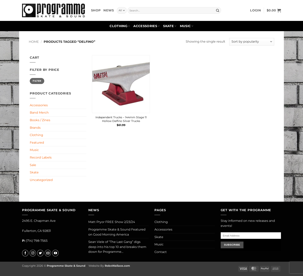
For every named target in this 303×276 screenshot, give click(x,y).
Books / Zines (40, 120)
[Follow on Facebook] (25, 253)
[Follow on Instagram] (33, 253)
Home (34, 42)
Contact (160, 252)
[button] (255, 10)
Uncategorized (41, 180)
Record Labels (41, 157)
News (108, 10)
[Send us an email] (48, 253)
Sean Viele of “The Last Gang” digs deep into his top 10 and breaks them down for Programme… (117, 247)
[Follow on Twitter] (40, 253)
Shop (96, 10)
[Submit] (217, 10)
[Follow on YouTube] (55, 253)
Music (186, 26)
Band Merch (39, 112)
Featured (37, 142)
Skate (169, 26)
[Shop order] (251, 41)
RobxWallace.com (117, 265)
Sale (33, 165)
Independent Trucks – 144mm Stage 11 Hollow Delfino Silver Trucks (121, 119)
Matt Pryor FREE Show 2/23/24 (111, 222)
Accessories (146, 26)
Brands (35, 127)
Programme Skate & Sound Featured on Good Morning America (117, 232)
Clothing (120, 26)
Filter (37, 80)
